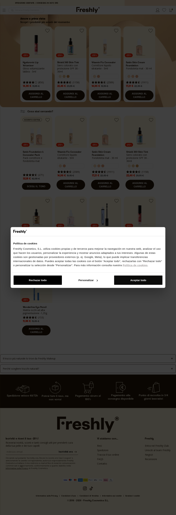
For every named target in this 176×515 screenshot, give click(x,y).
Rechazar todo (38, 280)
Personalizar (88, 280)
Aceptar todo (138, 280)
